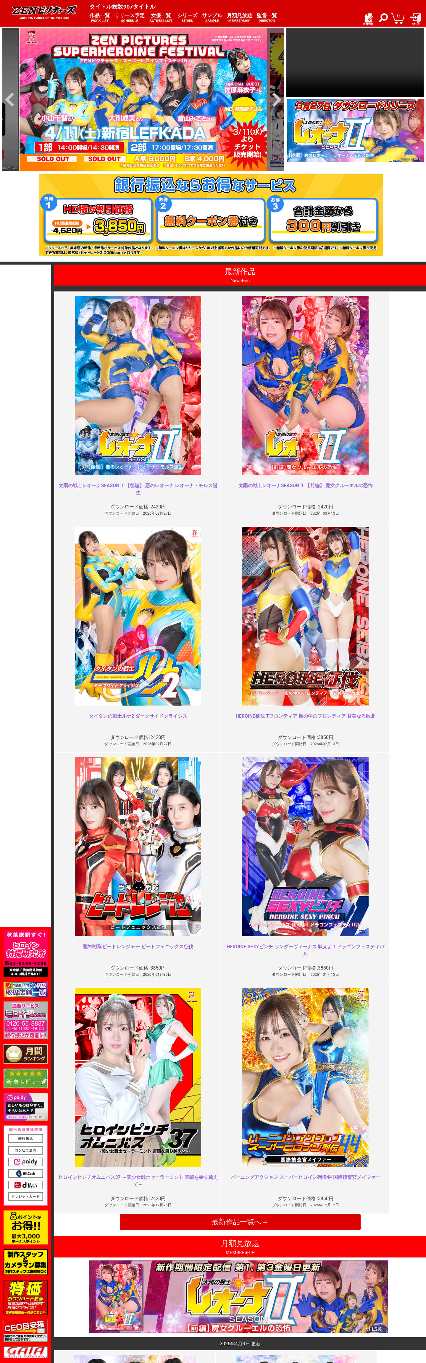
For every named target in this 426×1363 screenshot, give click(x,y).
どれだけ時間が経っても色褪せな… (168, 1077)
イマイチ (326, 1077)
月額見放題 (239, 18)
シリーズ (187, 18)
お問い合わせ (229, 1313)
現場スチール (88, 1326)
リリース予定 (129, 18)
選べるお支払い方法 (94, 1320)
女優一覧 (160, 18)
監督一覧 (267, 18)
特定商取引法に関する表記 (171, 1307)
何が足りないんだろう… (343, 1184)
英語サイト (227, 1320)
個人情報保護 (158, 1313)
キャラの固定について (154, 1184)
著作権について (160, 1320)
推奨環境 (84, 1313)
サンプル (212, 18)
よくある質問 (229, 1307)
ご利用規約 (156, 1301)
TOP (80, 1301)
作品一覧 (100, 18)
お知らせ (225, 1301)
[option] (143, 99)
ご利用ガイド (88, 1307)
